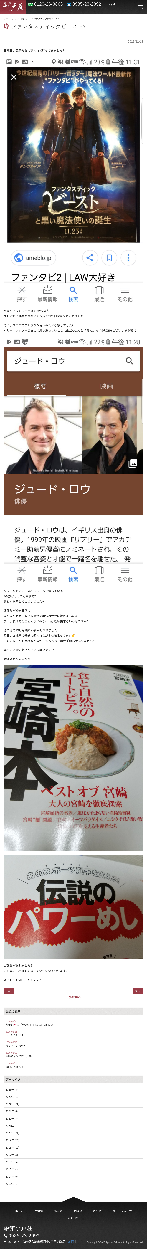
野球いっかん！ (73, 1065)
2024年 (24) (12, 1104)
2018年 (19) (12, 1147)
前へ (8, 991)
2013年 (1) (12, 1184)
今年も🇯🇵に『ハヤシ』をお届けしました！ (73, 1023)
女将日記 (21, 18)
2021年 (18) (12, 1126)
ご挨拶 (38, 1211)
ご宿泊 (97, 1211)
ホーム (9, 18)
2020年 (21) (12, 1133)
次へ (138, 991)
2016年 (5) (12, 1162)
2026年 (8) (12, 1089)
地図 (71, 1241)
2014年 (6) (12, 1176)
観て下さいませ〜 (73, 1044)
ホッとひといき (73, 1033)
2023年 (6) (12, 1111)
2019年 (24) (12, 1140)
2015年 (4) (12, 1169)
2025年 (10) (12, 1097)
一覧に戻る (73, 997)
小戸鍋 (58, 1211)
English (111, 4)
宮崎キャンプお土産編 (73, 1054)
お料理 (77, 1211)
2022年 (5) (12, 1118)
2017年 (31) (12, 1154)
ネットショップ (122, 1211)
